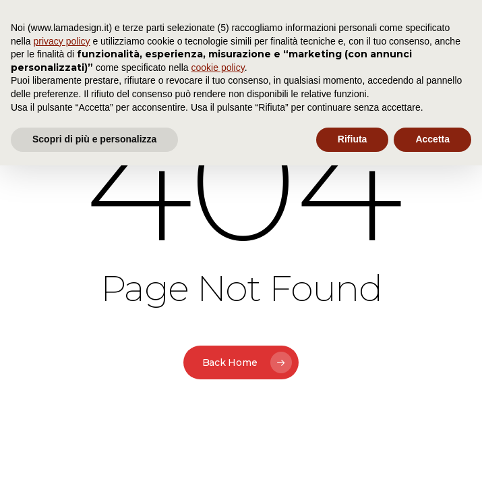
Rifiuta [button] (352, 139)
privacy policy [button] (61, 41)
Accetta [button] (432, 139)
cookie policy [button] (218, 67)
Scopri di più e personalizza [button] (94, 139)
